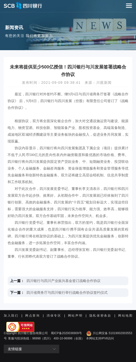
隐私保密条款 (100, 315)
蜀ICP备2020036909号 (66, 333)
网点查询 (32, 315)
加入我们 (11, 315)
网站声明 (75, 315)
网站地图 (125, 315)
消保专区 (54, 315)
